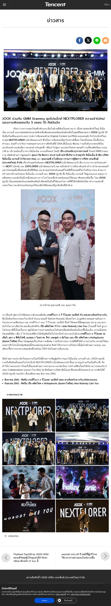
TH (106, 5)
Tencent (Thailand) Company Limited (55, 4)
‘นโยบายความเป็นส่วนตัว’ (80, 594)
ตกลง (44, 600)
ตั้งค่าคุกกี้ (68, 600)
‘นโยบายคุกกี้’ (61, 594)
